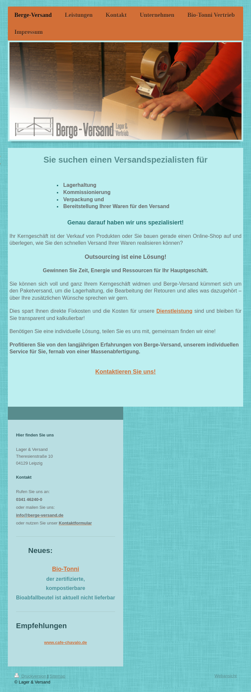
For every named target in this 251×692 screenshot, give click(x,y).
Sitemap (57, 676)
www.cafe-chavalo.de (65, 642)
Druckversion (30, 676)
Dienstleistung (174, 311)
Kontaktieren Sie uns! (125, 371)
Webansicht (225, 675)
